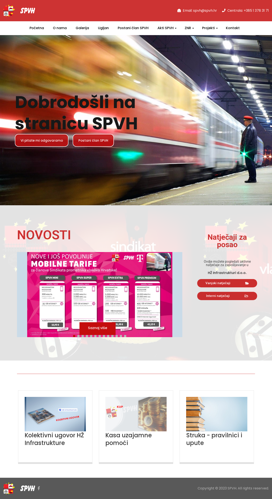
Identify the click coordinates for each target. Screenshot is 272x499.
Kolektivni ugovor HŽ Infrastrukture (52, 439)
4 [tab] (88, 335)
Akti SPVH (165, 28)
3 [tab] (84, 335)
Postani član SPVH (133, 28)
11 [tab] (118, 335)
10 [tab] (113, 335)
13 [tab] (126, 335)
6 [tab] (96, 335)
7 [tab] (101, 335)
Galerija (82, 28)
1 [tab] (75, 335)
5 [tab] (92, 335)
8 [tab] (105, 335)
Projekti (208, 28)
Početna (37, 28)
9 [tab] (109, 335)
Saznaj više (97, 328)
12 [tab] (122, 335)
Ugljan (103, 28)
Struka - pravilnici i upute (216, 439)
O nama (60, 28)
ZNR (188, 28)
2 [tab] (79, 335)
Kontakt (233, 28)
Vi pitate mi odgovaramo (44, 140)
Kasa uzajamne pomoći (129, 439)
